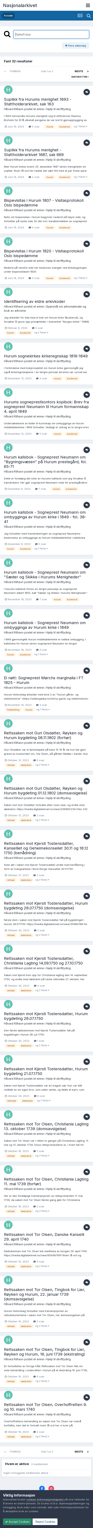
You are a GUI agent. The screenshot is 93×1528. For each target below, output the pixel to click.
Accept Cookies (17, 1521)
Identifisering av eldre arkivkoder (34, 301)
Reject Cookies (45, 1521)
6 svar (38, 760)
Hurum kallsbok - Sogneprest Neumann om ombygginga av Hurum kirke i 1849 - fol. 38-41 (45, 517)
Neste (79, 71)
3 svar (34, 278)
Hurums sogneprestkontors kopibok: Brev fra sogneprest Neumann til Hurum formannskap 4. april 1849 (46, 407)
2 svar (34, 177)
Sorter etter (80, 77)
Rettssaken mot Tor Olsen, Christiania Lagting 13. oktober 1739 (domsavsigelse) (46, 1126)
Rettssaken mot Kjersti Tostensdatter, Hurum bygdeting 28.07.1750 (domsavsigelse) (46, 905)
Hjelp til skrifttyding (58, 109)
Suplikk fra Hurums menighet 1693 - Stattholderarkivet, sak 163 (37, 101)
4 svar (34, 227)
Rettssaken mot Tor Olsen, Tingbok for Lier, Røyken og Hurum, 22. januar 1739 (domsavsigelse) (44, 1294)
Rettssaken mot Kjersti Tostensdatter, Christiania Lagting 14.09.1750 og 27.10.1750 (43, 960)
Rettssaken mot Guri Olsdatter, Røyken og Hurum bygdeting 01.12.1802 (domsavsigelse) (45, 790)
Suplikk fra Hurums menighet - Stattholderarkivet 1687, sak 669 (34, 152)
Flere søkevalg (75, 45)
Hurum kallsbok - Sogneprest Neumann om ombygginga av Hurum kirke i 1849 (45, 625)
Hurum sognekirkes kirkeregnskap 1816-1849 (46, 356)
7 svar (40, 488)
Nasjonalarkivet (20, 5)
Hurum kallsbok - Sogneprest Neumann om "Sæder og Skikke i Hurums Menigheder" (45, 574)
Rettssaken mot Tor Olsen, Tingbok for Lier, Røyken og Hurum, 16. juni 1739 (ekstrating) (44, 1352)
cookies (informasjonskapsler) (45, 1499)
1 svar (39, 1040)
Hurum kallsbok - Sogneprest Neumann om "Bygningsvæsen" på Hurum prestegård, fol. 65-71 (45, 462)
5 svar (34, 126)
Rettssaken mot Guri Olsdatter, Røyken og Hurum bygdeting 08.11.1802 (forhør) (43, 735)
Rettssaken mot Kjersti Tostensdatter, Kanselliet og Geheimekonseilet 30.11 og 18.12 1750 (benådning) (46, 848)
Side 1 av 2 (47, 71)
